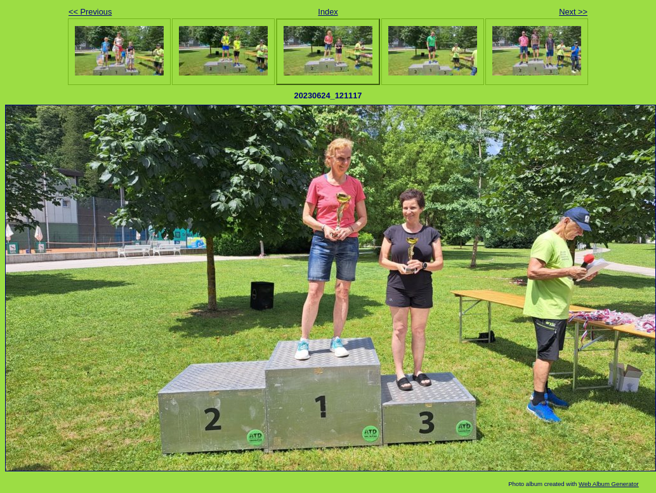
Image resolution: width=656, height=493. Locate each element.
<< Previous (90, 11)
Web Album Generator (609, 483)
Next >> (573, 11)
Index (328, 11)
